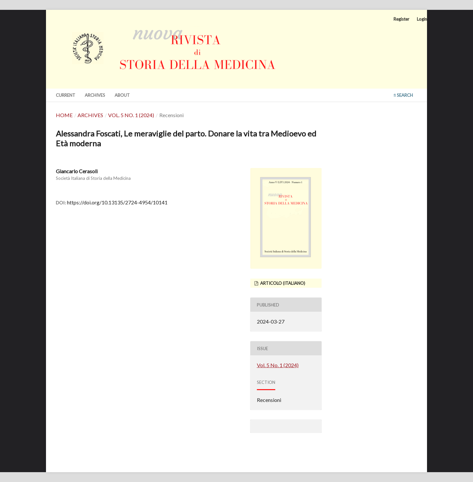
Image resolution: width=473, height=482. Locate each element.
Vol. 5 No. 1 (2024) (131, 115)
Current (65, 95)
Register (401, 19)
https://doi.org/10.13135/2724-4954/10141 (117, 202)
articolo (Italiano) (282, 283)
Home (64, 115)
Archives (95, 95)
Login (422, 19)
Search (403, 95)
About (122, 95)
